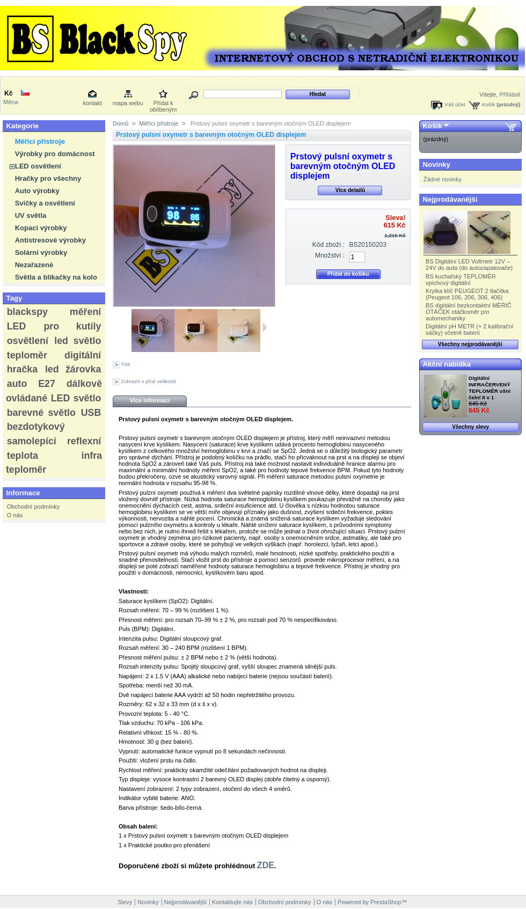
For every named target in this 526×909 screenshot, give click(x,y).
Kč (8, 93)
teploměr (27, 355)
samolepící (31, 441)
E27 (46, 383)
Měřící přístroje (40, 141)
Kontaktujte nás (232, 902)
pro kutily (72, 326)
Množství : (330, 255)
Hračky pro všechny (48, 178)
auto (17, 383)
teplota (22, 455)
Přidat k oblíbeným (163, 104)
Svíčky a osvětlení (45, 203)
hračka (22, 369)
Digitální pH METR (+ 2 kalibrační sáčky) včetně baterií (470, 329)
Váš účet (454, 104)
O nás (15, 515)
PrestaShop (385, 902)
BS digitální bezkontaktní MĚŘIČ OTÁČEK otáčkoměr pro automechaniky (469, 311)
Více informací (149, 400)
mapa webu (128, 103)
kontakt (92, 103)
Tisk (125, 364)
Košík (488, 104)
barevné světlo (41, 412)
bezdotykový (36, 426)
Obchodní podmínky (33, 506)
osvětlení (27, 340)
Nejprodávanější (450, 199)
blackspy (27, 311)
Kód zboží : (328, 244)
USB (91, 412)
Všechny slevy (470, 427)
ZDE (265, 865)
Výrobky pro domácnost (55, 154)
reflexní (84, 441)
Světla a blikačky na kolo (56, 277)
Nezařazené (34, 265)
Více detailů (350, 190)
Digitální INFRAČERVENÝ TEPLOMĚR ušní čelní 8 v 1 (489, 387)
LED (16, 326)
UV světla (31, 215)
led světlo (77, 340)
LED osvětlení (38, 166)
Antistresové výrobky (50, 240)
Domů (120, 123)
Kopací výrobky (41, 228)
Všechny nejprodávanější (470, 344)
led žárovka (73, 369)
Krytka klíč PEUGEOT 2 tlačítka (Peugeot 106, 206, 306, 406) (467, 294)
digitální (82, 355)
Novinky (436, 164)
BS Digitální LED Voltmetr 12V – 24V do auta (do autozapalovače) (469, 264)
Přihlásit (509, 94)
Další (264, 327)
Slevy (125, 902)
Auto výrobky (37, 191)
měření (85, 311)
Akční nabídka (447, 364)
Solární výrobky (41, 252)
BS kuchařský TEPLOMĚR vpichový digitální (461, 279)
